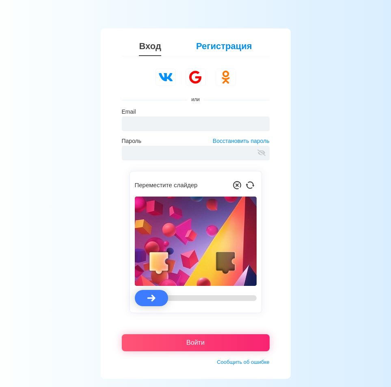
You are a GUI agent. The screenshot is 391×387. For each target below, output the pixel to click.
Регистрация (224, 46)
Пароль (132, 141)
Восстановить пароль (241, 141)
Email (129, 111)
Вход (150, 46)
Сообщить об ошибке (243, 362)
